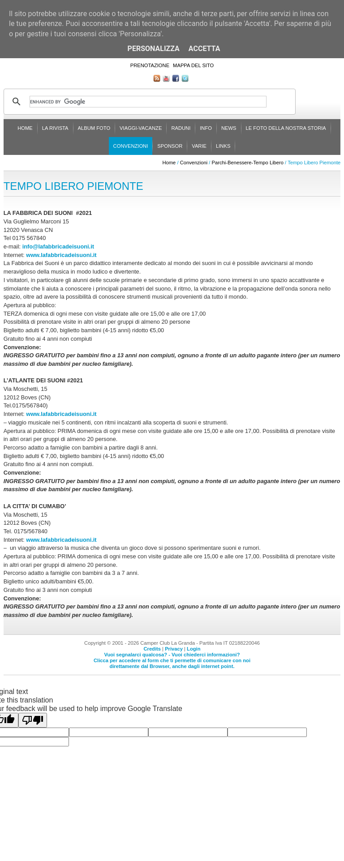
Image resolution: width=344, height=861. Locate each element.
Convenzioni (130, 146)
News (228, 128)
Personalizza (154, 48)
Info (206, 128)
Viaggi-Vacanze (141, 128)
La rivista (55, 128)
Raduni (180, 128)
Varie (199, 146)
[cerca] (148, 101)
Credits (152, 648)
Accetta (204, 48)
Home (25, 128)
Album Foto (94, 128)
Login (193, 648)
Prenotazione (149, 65)
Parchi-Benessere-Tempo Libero (248, 162)
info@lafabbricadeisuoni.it (58, 246)
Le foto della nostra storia (286, 128)
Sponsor (169, 146)
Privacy (174, 648)
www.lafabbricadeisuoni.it (61, 255)
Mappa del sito (193, 65)
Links (223, 146)
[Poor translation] (32, 720)
